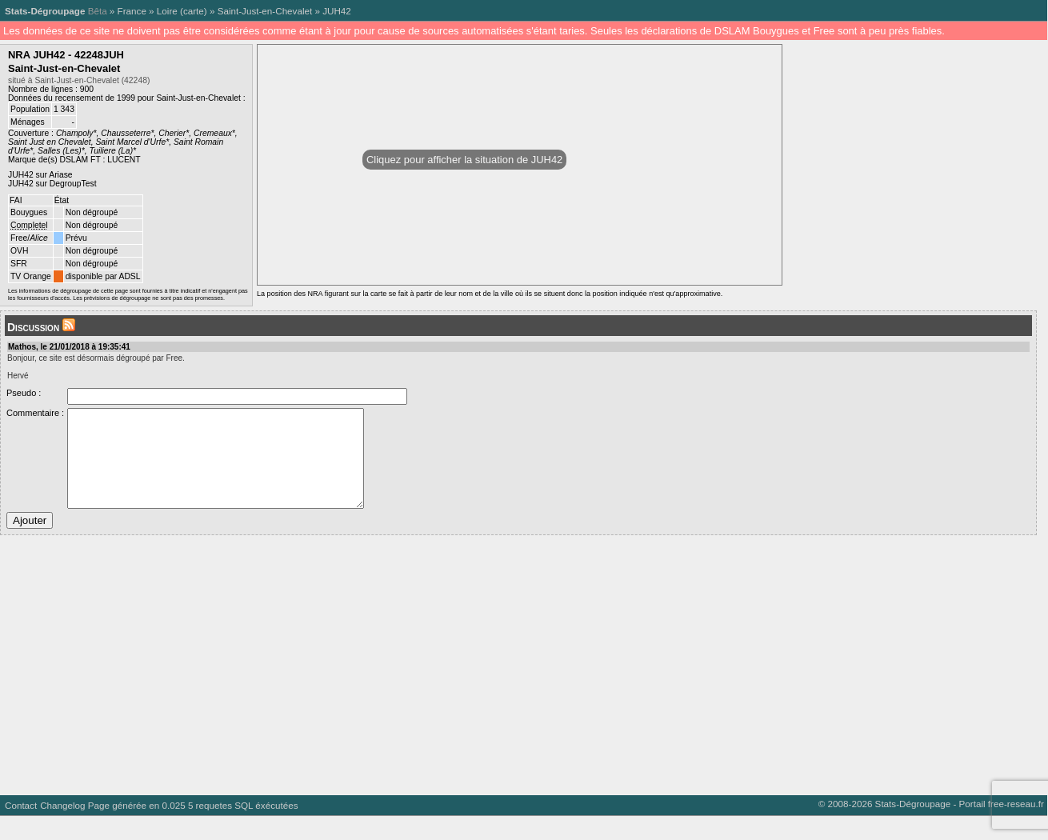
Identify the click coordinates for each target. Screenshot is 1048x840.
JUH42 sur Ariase (40, 174)
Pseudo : (23, 393)
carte (193, 11)
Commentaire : (35, 413)
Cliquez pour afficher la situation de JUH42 (464, 160)
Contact (21, 829)
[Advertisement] (480, 683)
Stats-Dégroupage (45, 11)
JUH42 (336, 11)
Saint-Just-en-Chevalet (265, 11)
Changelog (62, 829)
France (132, 11)
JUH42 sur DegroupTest (52, 183)
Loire (167, 11)
